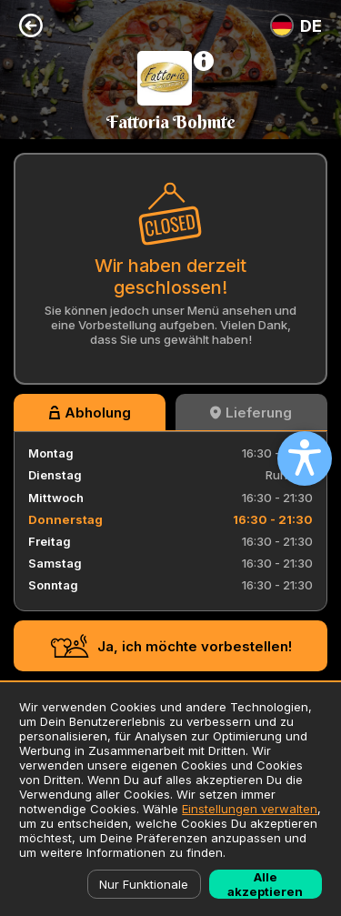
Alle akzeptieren (265, 884)
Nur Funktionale (143, 884)
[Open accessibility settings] (304, 458)
